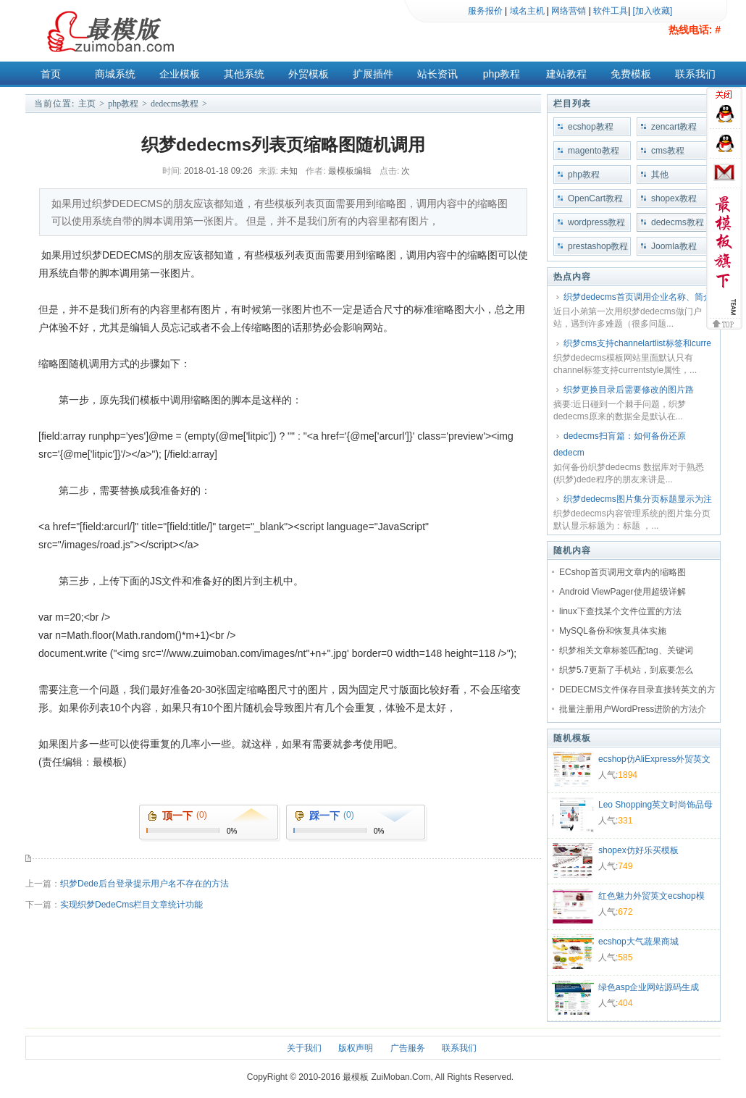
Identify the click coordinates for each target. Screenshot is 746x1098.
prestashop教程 (598, 246)
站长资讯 (437, 74)
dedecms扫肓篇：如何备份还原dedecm (619, 444)
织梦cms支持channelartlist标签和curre (637, 343)
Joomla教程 (674, 246)
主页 (87, 104)
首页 (51, 74)
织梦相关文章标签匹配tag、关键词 (626, 650)
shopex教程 (674, 198)
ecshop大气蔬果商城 (638, 941)
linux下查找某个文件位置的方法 (620, 611)
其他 (660, 174)
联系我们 (695, 74)
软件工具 (610, 11)
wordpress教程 (596, 222)
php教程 (501, 74)
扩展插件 (373, 74)
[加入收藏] (653, 11)
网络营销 (568, 11)
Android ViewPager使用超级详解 (622, 592)
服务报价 (485, 11)
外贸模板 (308, 74)
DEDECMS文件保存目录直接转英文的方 (637, 689)
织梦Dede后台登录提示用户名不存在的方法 (144, 884)
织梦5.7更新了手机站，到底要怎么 (626, 670)
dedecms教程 (174, 104)
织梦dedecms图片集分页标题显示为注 (637, 499)
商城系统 (115, 74)
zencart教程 (674, 127)
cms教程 (667, 151)
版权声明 (355, 1048)
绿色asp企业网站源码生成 (648, 987)
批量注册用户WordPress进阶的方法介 (632, 709)
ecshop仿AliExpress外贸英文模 (654, 760)
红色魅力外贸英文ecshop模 (651, 896)
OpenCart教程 (595, 198)
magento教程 (593, 151)
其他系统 (244, 74)
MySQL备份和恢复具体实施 (612, 631)
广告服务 (407, 1048)
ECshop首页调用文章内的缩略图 (622, 572)
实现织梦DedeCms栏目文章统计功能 (131, 905)
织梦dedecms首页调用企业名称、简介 (637, 297)
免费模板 (631, 74)
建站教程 (566, 74)
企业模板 (179, 74)
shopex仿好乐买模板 (638, 850)
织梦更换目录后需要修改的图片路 (628, 390)
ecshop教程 (590, 127)
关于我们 (304, 1048)
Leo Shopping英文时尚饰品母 (655, 805)
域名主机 (527, 11)
